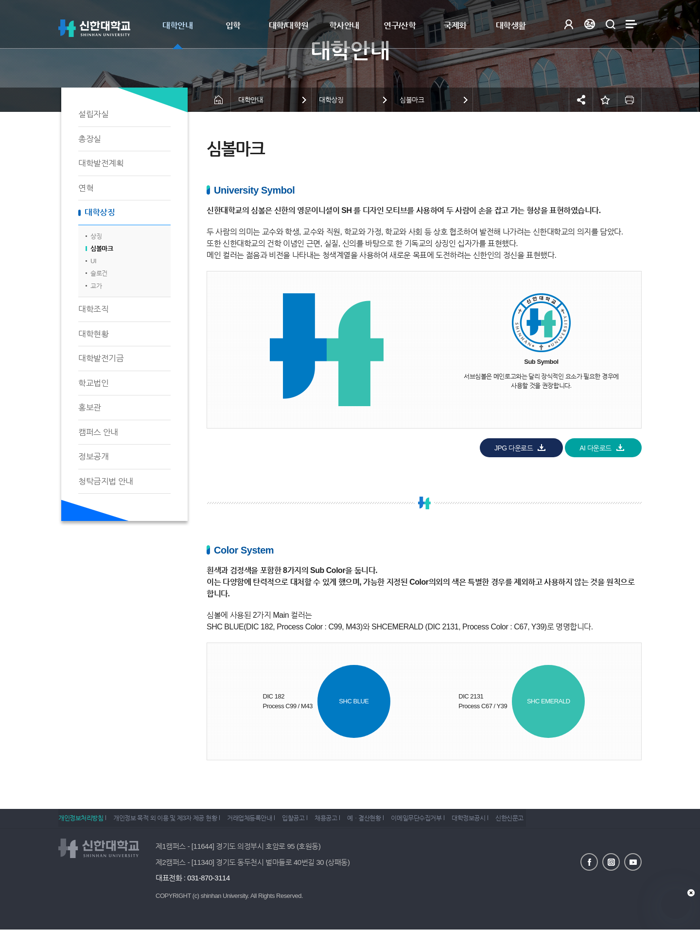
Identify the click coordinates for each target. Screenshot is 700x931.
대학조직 (93, 309)
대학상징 (100, 212)
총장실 (89, 138)
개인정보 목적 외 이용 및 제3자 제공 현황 (170, 817)
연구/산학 (400, 25)
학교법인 (93, 383)
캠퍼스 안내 (98, 432)
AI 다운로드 (595, 448)
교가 (96, 285)
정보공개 (93, 456)
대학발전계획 (100, 163)
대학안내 (177, 25)
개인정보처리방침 (80, 817)
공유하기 (581, 100)
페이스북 (589, 858)
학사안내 (344, 25)
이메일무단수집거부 (445, 817)
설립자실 (93, 114)
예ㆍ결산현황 (388, 817)
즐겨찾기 (605, 100)
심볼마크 (101, 248)
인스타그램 (611, 858)
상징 (96, 236)
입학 (233, 25)
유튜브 (633, 858)
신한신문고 (548, 817)
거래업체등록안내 (259, 817)
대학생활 (511, 25)
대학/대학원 (289, 25)
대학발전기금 (100, 358)
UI (93, 261)
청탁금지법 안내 (105, 481)
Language (589, 24)
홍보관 (89, 407)
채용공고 (345, 817)
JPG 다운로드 (513, 448)
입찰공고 (308, 817)
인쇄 (629, 100)
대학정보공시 (502, 817)
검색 (610, 24)
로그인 (568, 24)
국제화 (455, 25)
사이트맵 (631, 24)
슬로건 (98, 273)
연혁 (85, 188)
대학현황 (93, 334)
